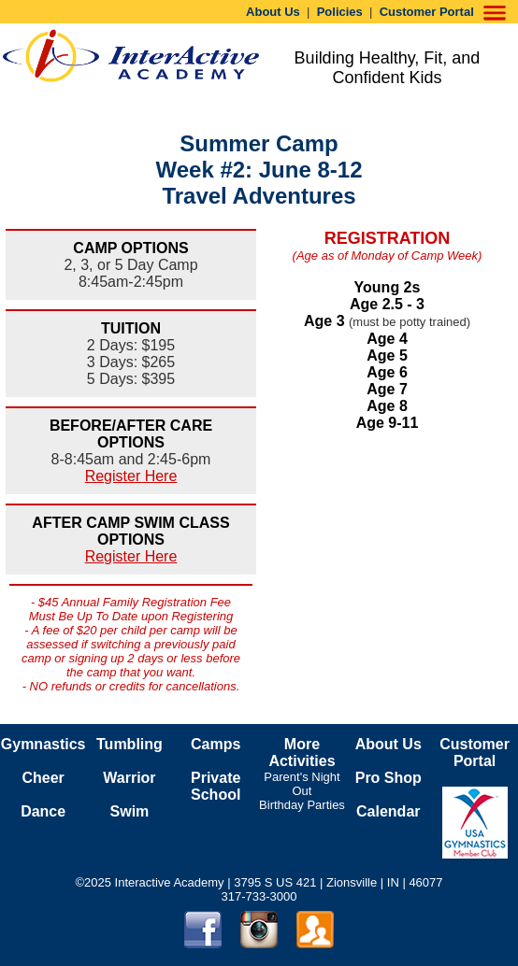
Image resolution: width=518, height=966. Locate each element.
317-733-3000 (259, 896)
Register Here (131, 476)
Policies (340, 12)
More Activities (301, 752)
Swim (130, 811)
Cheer (43, 778)
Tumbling (129, 744)
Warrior (129, 778)
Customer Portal (427, 12)
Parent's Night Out (301, 784)
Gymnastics (43, 744)
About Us (273, 12)
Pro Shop (388, 778)
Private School (215, 786)
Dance (43, 811)
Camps (215, 744)
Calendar (388, 811)
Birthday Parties (302, 805)
